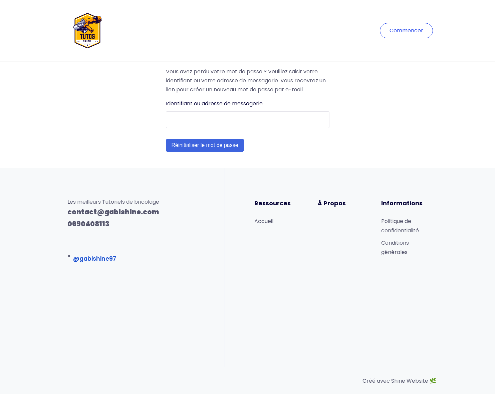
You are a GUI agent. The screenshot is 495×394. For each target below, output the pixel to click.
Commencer (406, 30)
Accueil (263, 221)
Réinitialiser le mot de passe (205, 145)
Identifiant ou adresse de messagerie (214, 103)
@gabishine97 (94, 259)
